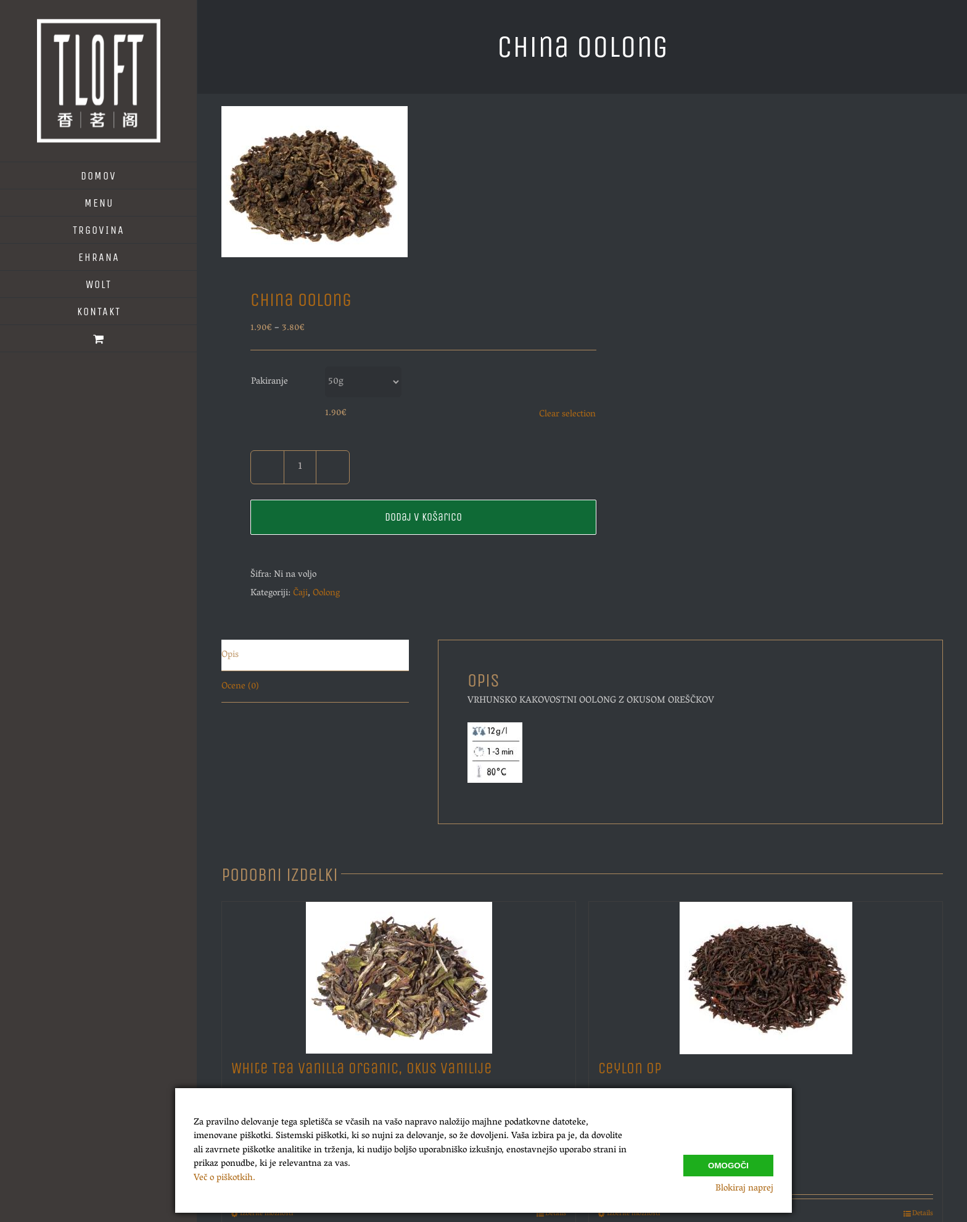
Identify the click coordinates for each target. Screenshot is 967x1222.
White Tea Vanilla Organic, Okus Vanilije (361, 1068)
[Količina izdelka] (300, 467)
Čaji (300, 593)
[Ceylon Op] (765, 974)
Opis (230, 655)
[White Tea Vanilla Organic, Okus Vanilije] (398, 974)
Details (555, 1214)
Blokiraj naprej (744, 1188)
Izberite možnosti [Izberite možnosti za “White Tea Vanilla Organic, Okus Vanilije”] (266, 1214)
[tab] (315, 655)
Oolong (326, 593)
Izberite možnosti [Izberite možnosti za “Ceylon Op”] (633, 1214)
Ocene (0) (240, 686)
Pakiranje (269, 381)
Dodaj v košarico (423, 517)
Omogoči (728, 1163)
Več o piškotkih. (224, 1178)
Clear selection (567, 414)
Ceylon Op (630, 1068)
